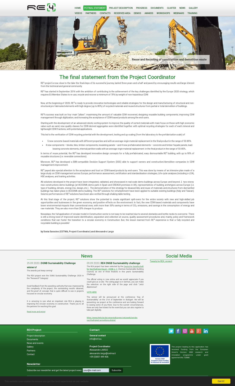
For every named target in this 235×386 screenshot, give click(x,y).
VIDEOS (78, 13)
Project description (121, 8)
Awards (149, 13)
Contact (31, 354)
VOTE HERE (92, 292)
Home (78, 8)
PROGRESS (141, 8)
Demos (137, 13)
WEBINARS (178, 13)
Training (192, 13)
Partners (91, 13)
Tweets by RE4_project (161, 261)
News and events (35, 343)
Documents (157, 8)
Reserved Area (122, 13)
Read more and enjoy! (36, 312)
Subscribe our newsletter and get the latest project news (54, 370)
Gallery (193, 8)
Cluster (171, 8)
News (182, 8)
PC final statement (95, 8)
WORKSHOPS (163, 13)
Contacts (105, 13)
